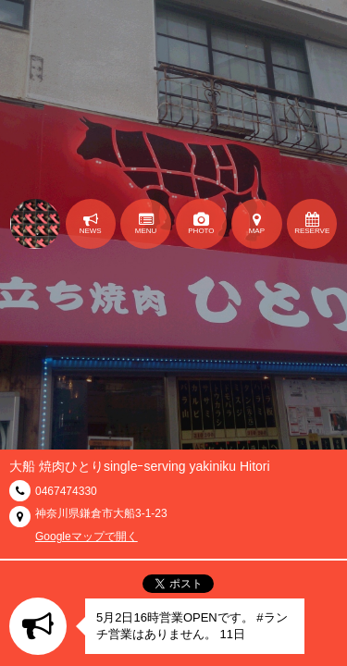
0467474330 (66, 491)
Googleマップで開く (86, 536)
